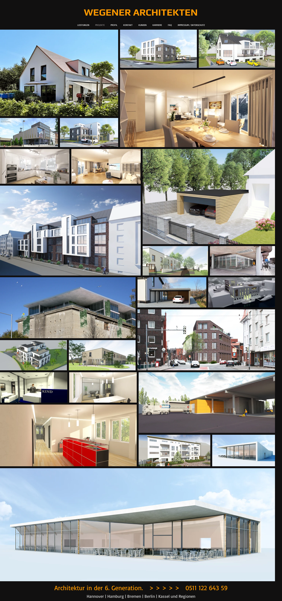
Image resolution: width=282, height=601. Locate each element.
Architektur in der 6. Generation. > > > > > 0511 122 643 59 (141, 587)
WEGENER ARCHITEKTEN (141, 12)
